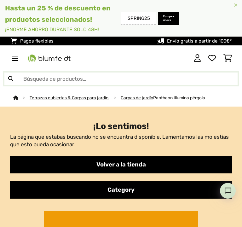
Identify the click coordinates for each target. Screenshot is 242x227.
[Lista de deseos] (212, 58)
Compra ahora (168, 18)
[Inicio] (21, 97)
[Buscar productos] (121, 78)
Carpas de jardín (137, 97)
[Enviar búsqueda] (10, 79)
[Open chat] (228, 191)
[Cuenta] (197, 58)
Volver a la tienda (121, 164)
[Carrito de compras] (227, 58)
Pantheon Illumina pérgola (179, 97)
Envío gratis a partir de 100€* (199, 41)
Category (121, 189)
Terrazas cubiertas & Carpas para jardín (69, 97)
